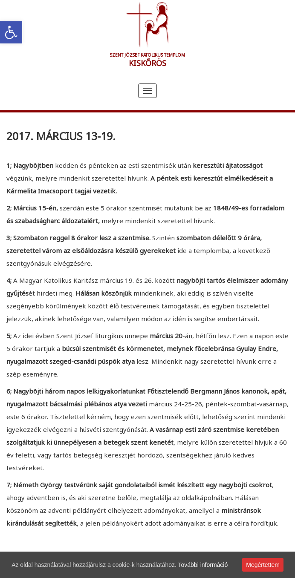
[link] (11, 32)
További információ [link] (203, 564)
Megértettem (263, 564)
